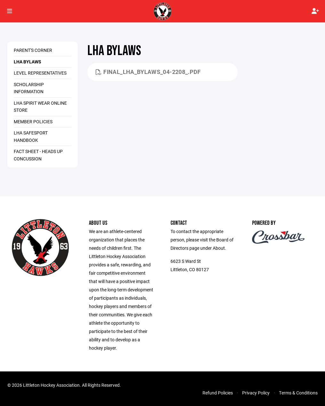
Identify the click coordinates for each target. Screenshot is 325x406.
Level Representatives (40, 73)
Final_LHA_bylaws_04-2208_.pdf (148, 72)
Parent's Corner (33, 50)
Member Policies (33, 121)
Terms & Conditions (298, 393)
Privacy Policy (256, 393)
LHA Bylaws (27, 62)
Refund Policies (217, 393)
